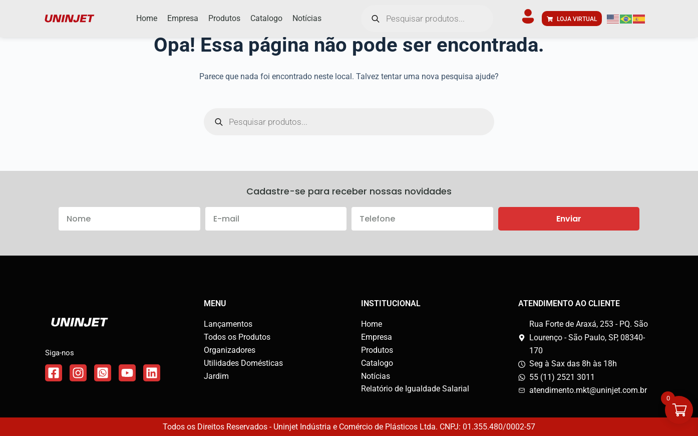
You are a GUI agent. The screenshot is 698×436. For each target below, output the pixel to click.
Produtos (377, 350)
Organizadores (229, 350)
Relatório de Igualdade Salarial (415, 388)
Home (371, 324)
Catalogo (377, 363)
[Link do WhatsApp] (102, 372)
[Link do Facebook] (53, 372)
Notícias (375, 376)
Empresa (376, 337)
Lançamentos (228, 324)
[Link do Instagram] (78, 372)
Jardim (216, 376)
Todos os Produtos (237, 337)
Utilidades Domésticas (243, 363)
